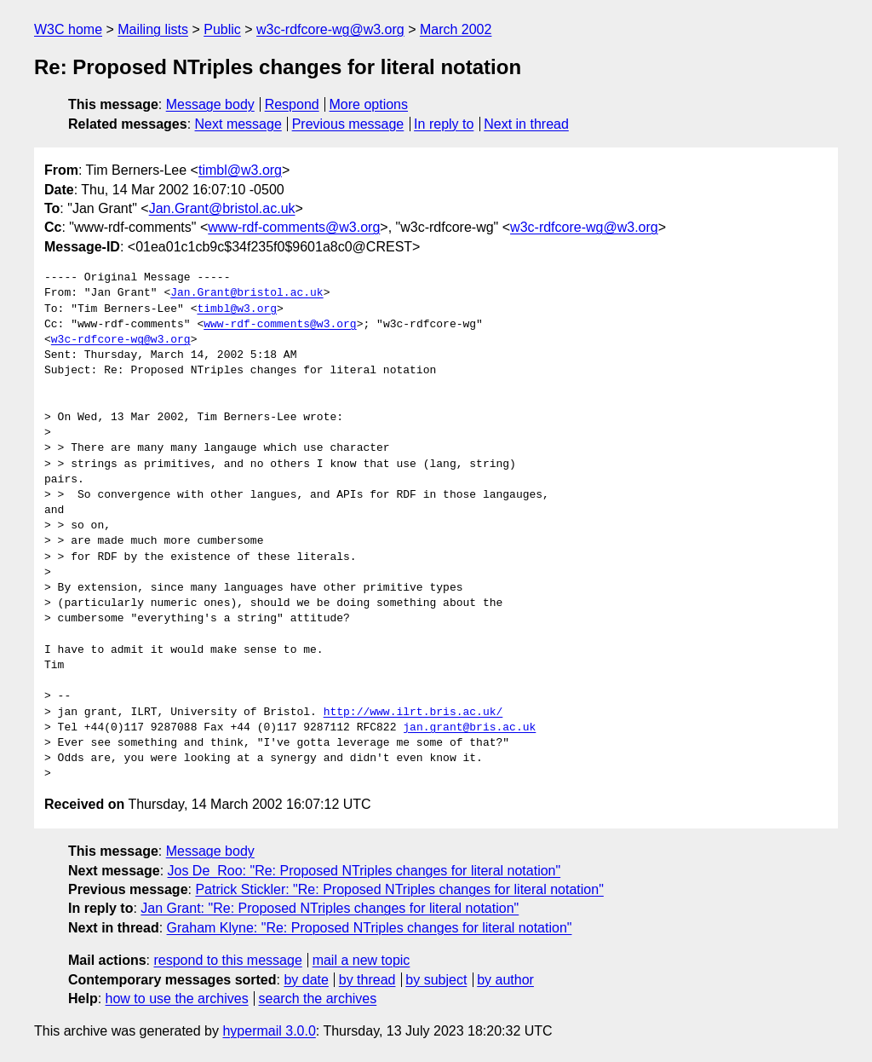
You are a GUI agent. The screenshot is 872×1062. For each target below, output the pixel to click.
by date (306, 980)
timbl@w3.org (240, 170)
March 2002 (456, 29)
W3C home (68, 29)
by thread (367, 980)
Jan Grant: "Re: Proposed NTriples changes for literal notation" (330, 908)
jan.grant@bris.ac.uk (469, 728)
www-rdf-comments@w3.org (294, 227)
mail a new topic (361, 960)
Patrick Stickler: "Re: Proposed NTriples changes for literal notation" (399, 889)
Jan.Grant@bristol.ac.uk (222, 208)
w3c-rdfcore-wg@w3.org (330, 29)
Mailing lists (153, 29)
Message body (210, 104)
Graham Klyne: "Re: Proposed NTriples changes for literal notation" (369, 928)
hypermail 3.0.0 (268, 1031)
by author (505, 980)
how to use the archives (177, 998)
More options (369, 104)
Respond (292, 104)
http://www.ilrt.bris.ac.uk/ (413, 712)
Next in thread (526, 124)
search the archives (318, 998)
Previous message (348, 124)
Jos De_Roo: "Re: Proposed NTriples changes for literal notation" (364, 870)
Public (222, 29)
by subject (436, 980)
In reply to (443, 124)
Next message (238, 124)
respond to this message (227, 960)
